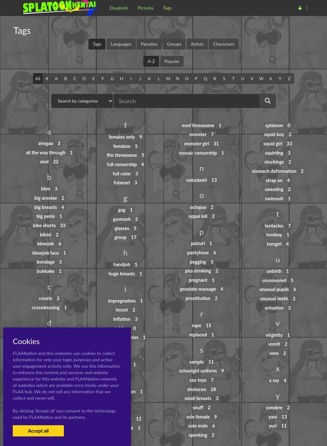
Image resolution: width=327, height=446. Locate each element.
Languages (121, 44)
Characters (223, 44)
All (37, 78)
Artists (197, 44)
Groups (174, 44)
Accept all (38, 431)
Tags (97, 44)
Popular (171, 61)
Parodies (149, 44)
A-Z (151, 61)
